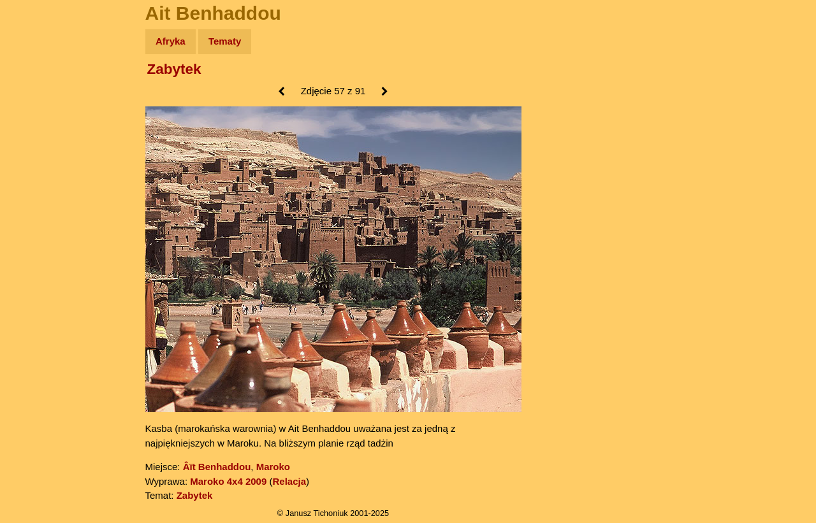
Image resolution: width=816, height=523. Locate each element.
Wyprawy (42, 90)
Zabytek (174, 69)
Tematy (224, 41)
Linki (32, 238)
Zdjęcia (38, 115)
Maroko (273, 466)
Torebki (38, 262)
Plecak (36, 213)
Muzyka (38, 188)
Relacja (289, 481)
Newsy (36, 139)
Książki (38, 164)
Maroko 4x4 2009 (228, 481)
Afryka (171, 41)
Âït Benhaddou (217, 466)
